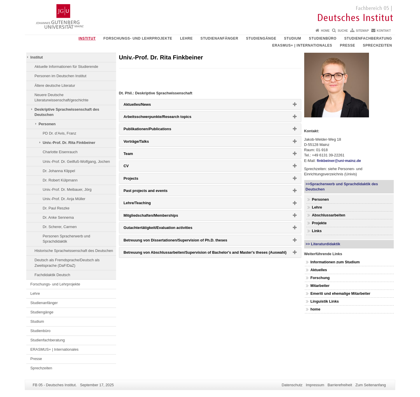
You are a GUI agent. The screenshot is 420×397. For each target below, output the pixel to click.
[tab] (210, 104)
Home (325, 30)
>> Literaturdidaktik (323, 244)
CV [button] (136, 167)
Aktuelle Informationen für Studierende (66, 66)
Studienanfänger (219, 38)
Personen (46, 124)
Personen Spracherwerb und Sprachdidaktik (66, 239)
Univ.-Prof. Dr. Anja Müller (64, 199)
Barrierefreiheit (340, 385)
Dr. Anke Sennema (58, 217)
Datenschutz (292, 385)
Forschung (320, 278)
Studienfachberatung (368, 38)
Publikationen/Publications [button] (157, 130)
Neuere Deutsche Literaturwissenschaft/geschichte (61, 97)
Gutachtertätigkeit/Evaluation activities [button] (167, 229)
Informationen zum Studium (335, 262)
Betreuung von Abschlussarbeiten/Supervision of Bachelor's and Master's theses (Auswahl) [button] (212, 253)
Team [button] (138, 155)
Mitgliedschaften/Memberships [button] (160, 216)
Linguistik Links (324, 301)
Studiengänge (261, 38)
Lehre (186, 38)
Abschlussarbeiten (328, 215)
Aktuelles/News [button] (147, 106)
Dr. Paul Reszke (56, 208)
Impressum (315, 385)
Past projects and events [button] (155, 192)
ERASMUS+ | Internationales (302, 45)
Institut (87, 38)
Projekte (319, 223)
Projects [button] (140, 179)
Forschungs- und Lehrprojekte (138, 38)
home (315, 309)
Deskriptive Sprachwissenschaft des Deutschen (66, 112)
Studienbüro (323, 38)
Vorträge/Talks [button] (146, 143)
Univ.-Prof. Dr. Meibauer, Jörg (67, 189)
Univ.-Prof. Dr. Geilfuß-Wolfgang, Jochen (76, 161)
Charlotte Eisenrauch (60, 152)
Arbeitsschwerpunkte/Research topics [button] (167, 118)
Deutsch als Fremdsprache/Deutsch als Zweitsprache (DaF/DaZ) (66, 262)
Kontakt (384, 30)
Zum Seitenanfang (370, 385)
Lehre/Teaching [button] (146, 204)
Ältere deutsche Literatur (54, 85)
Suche (343, 30)
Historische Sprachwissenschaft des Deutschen (73, 250)
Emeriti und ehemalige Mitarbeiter (340, 293)
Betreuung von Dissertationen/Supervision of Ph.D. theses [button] (185, 241)
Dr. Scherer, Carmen (60, 227)
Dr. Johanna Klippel (59, 171)
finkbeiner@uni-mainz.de (339, 160)
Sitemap (362, 30)
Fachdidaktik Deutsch (52, 275)
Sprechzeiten (377, 45)
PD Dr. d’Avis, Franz (59, 133)
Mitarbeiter (319, 285)
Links (316, 231)
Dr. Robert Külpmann (60, 180)
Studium (292, 38)
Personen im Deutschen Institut (60, 76)
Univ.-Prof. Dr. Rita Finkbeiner (69, 142)
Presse (347, 45)
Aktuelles (318, 270)
